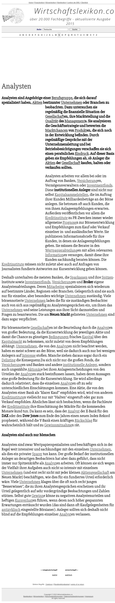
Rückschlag (83, 420)
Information (54, 255)
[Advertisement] (58, 58)
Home (31, 3)
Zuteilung (49, 584)
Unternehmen (71, 102)
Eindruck (82, 153)
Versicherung (87, 180)
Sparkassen (79, 277)
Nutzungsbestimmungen (54, 596)
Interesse (29, 355)
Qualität (51, 121)
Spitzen (107, 277)
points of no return (77, 584)
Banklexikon (61, 3)
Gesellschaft (54, 116)
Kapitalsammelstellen (71, 194)
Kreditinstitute (56, 217)
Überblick (84, 3)
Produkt (81, 130)
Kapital (87, 337)
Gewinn (38, 495)
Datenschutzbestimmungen (74, 596)
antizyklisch (11, 509)
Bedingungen (59, 337)
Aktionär (34, 369)
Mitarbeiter (56, 286)
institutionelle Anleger (80, 364)
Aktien (37, 102)
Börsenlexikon (51, 3)
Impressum (89, 596)
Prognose (69, 222)
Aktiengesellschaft (95, 472)
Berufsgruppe (62, 98)
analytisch (68, 575)
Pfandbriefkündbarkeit (62, 584)
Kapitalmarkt (12, 341)
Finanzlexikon (39, 3)
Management (75, 121)
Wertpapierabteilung (61, 250)
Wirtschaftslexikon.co (74, 10)
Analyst (103, 327)
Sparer (37, 454)
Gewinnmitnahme (58, 425)
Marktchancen (56, 130)
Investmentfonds (99, 185)
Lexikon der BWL (73, 3)
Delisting (9, 360)
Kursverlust (24, 500)
